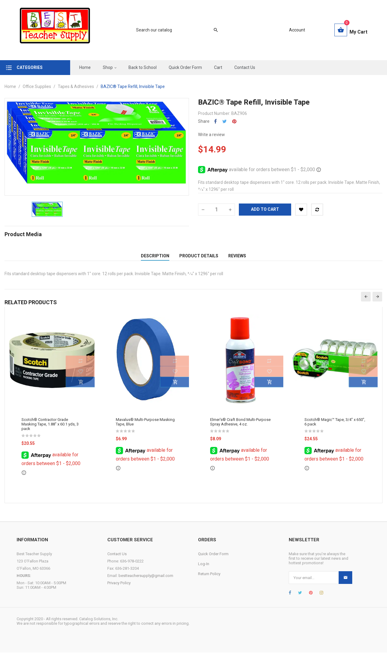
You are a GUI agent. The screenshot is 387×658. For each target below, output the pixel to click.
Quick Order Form (213, 559)
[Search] (174, 30)
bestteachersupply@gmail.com (146, 581)
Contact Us (117, 559)
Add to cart (265, 209)
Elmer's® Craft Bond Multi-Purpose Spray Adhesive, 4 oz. (240, 427)
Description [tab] (155, 258)
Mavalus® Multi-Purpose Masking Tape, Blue (145, 427)
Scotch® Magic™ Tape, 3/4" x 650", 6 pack (334, 427)
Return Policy (209, 579)
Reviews (237, 258)
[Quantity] (216, 209)
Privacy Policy (119, 588)
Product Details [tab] (198, 258)
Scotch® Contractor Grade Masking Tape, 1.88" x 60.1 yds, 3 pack (50, 429)
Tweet (224, 121)
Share (215, 121)
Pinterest (234, 121)
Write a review (211, 134)
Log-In (203, 569)
